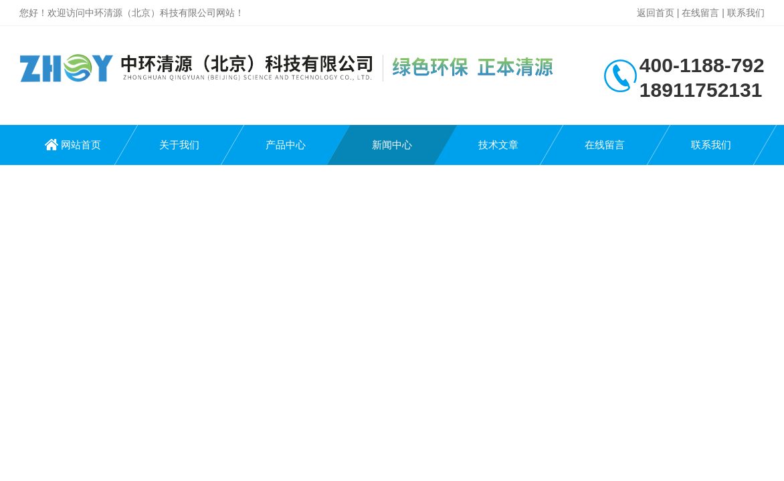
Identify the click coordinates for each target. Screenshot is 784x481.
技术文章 (498, 144)
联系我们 (746, 12)
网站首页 (81, 144)
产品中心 (286, 144)
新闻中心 (392, 144)
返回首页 (655, 12)
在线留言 (700, 12)
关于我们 (179, 144)
